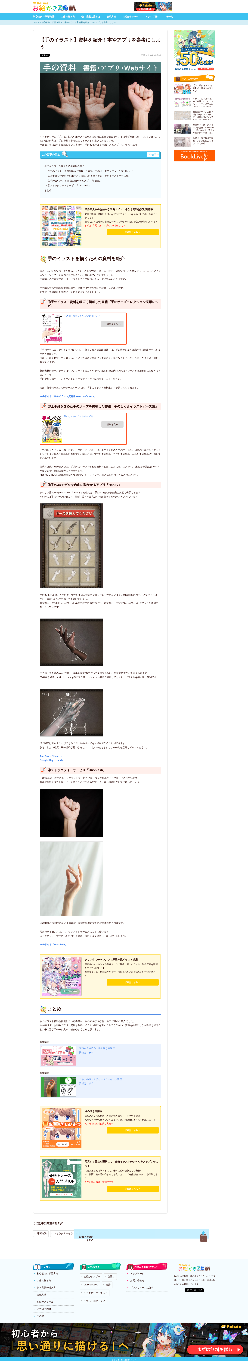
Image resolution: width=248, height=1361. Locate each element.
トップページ (136, 1271)
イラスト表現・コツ (92, 1293)
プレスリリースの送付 (141, 1284)
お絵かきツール (130, 16)
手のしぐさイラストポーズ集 (78, 416)
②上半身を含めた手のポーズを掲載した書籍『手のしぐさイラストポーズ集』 (89, 175)
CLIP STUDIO (89, 1280)
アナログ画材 (152, 16)
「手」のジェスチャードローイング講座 (102, 1079)
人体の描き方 (68, 16)
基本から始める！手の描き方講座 (98, 1048)
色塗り (107, 1274)
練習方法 (40, 1232)
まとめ (48, 190)
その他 (169, 16)
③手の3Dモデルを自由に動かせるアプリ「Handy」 (75, 180)
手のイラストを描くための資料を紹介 (64, 166)
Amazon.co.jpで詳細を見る (112, 324)
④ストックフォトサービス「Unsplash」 (69, 185)
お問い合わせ (136, 1278)
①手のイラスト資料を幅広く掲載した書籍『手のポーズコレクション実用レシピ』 (91, 171)
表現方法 (111, 16)
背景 (104, 1280)
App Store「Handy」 (51, 756)
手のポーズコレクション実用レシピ (81, 316)
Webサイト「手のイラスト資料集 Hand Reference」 (68, 396)
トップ (36, 22)
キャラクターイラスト (62, 1232)
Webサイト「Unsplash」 (53, 944)
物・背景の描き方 (90, 16)
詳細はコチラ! (87, 1053)
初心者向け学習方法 (43, 16)
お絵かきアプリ (90, 1274)
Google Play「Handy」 (52, 760)
